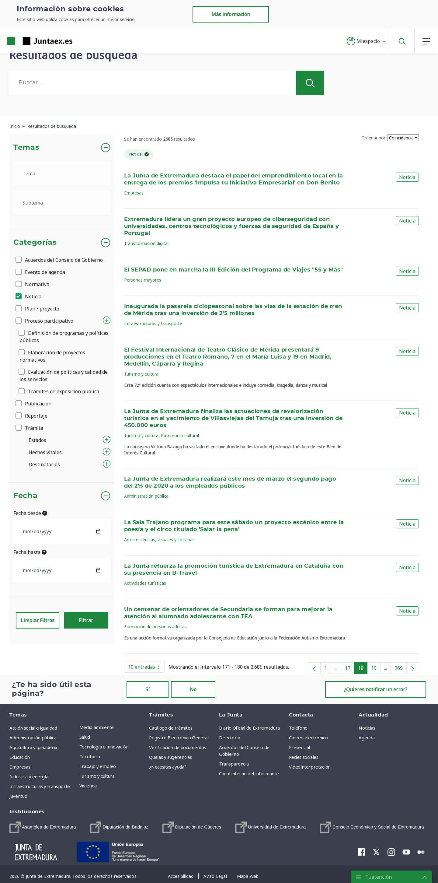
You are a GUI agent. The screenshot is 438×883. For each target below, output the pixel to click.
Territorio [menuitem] (89, 756)
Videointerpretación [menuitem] (310, 767)
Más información (230, 14)
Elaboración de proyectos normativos (52, 356)
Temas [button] (26, 147)
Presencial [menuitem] (299, 747)
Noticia (28, 296)
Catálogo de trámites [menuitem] (170, 728)
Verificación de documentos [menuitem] (177, 747)
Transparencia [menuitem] (234, 764)
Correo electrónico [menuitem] (308, 737)
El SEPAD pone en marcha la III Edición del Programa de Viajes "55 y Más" (233, 270)
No (193, 689)
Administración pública (146, 496)
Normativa (32, 284)
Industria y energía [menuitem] (28, 776)
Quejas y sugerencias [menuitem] (170, 757)
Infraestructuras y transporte (153, 323)
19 (376, 669)
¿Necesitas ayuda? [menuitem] (167, 767)
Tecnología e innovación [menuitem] (104, 747)
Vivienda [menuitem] (88, 786)
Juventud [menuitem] (18, 796)
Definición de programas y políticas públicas (64, 337)
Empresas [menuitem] (19, 767)
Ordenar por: (373, 138)
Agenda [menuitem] (366, 737)
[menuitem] (42, 827)
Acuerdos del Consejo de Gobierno (59, 260)
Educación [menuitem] (19, 757)
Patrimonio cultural (180, 435)
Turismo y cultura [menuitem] (97, 776)
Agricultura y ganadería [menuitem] (33, 747)
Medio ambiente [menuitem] (96, 727)
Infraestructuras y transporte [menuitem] (39, 786)
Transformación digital (146, 243)
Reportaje (31, 415)
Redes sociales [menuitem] (303, 757)
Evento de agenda (40, 272)
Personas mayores (142, 280)
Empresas (134, 193)
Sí (147, 689)
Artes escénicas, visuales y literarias (159, 539)
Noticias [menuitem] (367, 728)
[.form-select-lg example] (61, 173)
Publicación (33, 403)
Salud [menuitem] (84, 737)
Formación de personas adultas (155, 626)
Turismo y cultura (141, 374)
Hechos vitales (45, 452)
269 (401, 669)
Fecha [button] (25, 495)
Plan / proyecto (37, 308)
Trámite (29, 428)
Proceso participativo (44, 320)
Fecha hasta (30, 552)
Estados (37, 440)
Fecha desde (30, 513)
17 (349, 669)
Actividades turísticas (145, 583)
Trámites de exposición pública (59, 391)
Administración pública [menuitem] (32, 737)
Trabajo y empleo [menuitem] (97, 766)
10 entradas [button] (146, 668)
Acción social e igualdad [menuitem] (33, 728)
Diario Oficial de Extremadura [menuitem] (249, 728)
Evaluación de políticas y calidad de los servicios (63, 376)
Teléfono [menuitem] (298, 728)
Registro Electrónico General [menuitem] (178, 737)
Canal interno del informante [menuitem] (249, 773)
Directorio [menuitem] (229, 737)
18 (362, 669)
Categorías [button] (35, 242)
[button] (366, 41)
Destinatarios (44, 464)
